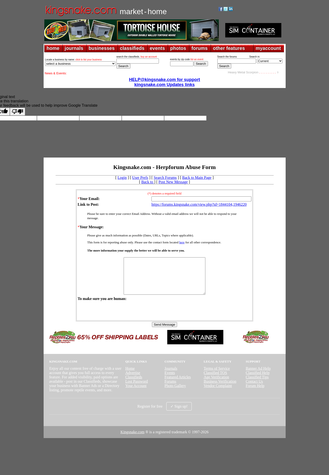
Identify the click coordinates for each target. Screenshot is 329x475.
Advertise (132, 380)
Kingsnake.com (132, 439)
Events (169, 380)
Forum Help (255, 393)
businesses (102, 48)
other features (229, 48)
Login (122, 178)
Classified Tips (257, 384)
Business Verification (220, 389)
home (53, 48)
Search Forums (165, 178)
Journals (170, 376)
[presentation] (114, 317)
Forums (170, 389)
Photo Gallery (175, 393)
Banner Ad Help (258, 376)
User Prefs (140, 178)
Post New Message (173, 182)
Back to (147, 182)
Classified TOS (215, 380)
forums (199, 48)
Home (130, 376)
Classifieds (133, 384)
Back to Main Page (196, 178)
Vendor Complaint (218, 393)
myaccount (268, 48)
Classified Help (258, 380)
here (182, 242)
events (157, 48)
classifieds (132, 48)
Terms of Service (217, 376)
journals (74, 48)
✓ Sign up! (179, 413)
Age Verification (216, 384)
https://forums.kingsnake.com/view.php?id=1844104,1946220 (199, 204)
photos (178, 48)
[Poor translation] (17, 112)
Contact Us (254, 389)
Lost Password (136, 389)
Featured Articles (177, 384)
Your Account (136, 393)
